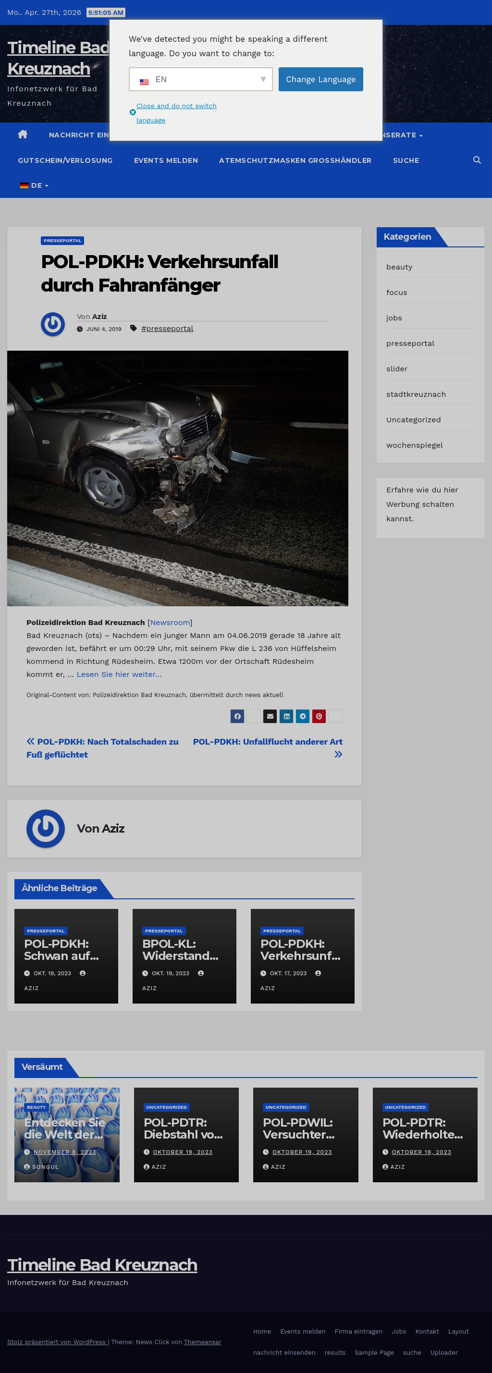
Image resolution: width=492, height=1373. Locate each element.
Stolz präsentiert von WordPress (57, 1342)
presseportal (62, 240)
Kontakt (427, 1331)
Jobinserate (390, 135)
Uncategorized (413, 419)
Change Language (321, 79)
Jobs (399, 1331)
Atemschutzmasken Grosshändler (295, 160)
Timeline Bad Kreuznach (102, 1265)
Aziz (99, 316)
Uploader (444, 1352)
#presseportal (167, 328)
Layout (458, 1331)
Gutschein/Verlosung (65, 160)
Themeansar (202, 1342)
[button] (477, 160)
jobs (394, 317)
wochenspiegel (414, 445)
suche (406, 160)
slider (397, 368)
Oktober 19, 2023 (182, 1152)
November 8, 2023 (65, 1152)
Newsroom (170, 622)
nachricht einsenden (284, 1352)
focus (396, 292)
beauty (399, 266)
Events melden (166, 160)
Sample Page (374, 1352)
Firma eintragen (359, 1331)
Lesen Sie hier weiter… (119, 674)
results (335, 1352)
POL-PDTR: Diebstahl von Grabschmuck (183, 1134)
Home (262, 1331)
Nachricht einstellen (96, 135)
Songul (41, 1167)
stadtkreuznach (416, 394)
